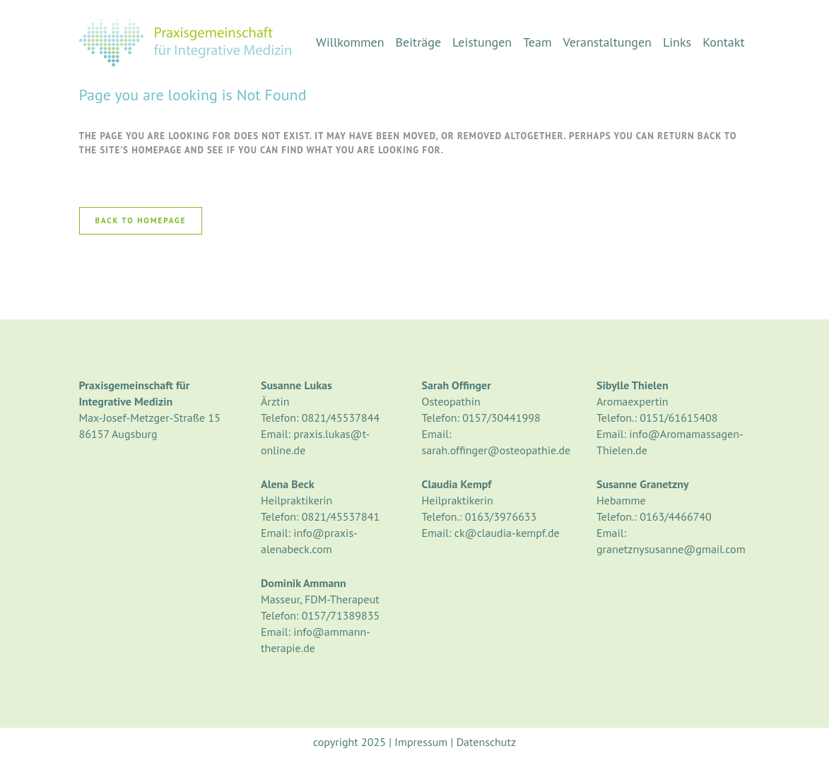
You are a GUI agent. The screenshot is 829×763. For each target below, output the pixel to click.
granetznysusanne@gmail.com (671, 549)
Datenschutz (486, 742)
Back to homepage (141, 220)
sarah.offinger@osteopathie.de (496, 450)
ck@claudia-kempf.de (507, 533)
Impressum (420, 742)
